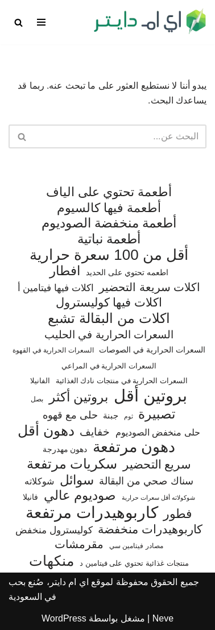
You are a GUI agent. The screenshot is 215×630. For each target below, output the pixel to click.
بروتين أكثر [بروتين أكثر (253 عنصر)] (78, 397)
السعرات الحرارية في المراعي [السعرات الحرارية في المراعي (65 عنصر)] (108, 366)
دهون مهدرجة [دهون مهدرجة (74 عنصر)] (65, 449)
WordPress (64, 618)
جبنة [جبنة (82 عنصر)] (110, 415)
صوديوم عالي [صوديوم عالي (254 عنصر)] (80, 495)
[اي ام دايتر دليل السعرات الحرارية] (149, 22)
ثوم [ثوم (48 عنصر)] (128, 416)
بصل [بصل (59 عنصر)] (37, 399)
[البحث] (18, 22)
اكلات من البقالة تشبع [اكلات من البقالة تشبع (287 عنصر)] (108, 318)
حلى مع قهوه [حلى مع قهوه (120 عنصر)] (70, 415)
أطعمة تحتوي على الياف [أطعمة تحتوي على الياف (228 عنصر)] (109, 192)
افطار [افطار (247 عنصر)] (64, 271)
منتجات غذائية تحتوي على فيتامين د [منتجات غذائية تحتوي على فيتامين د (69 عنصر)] (134, 563)
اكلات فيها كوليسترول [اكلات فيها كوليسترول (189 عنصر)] (109, 302)
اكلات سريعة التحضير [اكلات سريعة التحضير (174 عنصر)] (149, 287)
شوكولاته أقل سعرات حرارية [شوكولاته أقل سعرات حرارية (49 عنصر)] (158, 497)
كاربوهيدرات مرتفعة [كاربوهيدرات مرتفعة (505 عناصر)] (92, 512)
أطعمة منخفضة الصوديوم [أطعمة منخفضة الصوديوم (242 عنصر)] (109, 223)
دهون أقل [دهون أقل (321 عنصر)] (46, 431)
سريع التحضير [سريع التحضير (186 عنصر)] (157, 464)
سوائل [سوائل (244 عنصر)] (77, 480)
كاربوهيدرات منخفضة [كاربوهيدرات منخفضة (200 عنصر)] (150, 529)
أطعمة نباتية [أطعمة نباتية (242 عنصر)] (108, 239)
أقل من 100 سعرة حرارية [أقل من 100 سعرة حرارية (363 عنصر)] (109, 255)
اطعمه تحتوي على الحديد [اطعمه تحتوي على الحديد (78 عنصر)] (127, 272)
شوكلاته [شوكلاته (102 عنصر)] (39, 481)
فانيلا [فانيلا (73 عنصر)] (30, 496)
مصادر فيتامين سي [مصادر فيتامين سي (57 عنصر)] (136, 546)
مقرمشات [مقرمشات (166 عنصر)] (79, 544)
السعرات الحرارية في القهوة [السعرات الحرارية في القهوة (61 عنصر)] (53, 350)
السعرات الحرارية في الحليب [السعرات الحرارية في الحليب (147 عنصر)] (108, 335)
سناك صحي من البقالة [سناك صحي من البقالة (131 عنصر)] (146, 481)
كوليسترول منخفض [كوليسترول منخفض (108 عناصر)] (54, 530)
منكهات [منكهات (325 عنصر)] (51, 561)
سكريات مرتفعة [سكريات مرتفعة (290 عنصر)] (72, 464)
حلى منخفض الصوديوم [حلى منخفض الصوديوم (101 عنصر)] (157, 432)
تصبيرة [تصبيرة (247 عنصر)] (156, 414)
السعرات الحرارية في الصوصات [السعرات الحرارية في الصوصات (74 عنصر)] (152, 349)
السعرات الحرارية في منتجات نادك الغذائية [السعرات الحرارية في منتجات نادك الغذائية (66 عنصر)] (122, 380)
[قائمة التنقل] (41, 22)
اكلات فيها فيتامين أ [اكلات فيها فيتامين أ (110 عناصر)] (56, 288)
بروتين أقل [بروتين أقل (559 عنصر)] (150, 395)
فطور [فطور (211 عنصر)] (177, 514)
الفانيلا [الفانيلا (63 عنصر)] (40, 380)
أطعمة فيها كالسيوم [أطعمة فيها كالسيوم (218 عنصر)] (109, 208)
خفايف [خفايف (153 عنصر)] (95, 431)
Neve (162, 618)
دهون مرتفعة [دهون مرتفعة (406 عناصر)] (134, 447)
